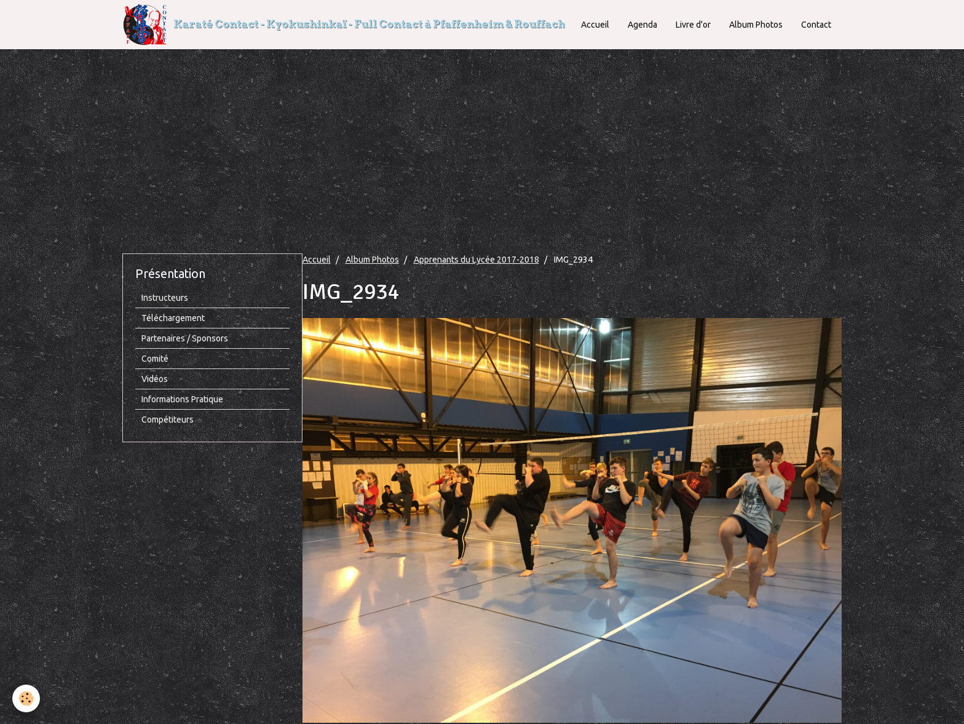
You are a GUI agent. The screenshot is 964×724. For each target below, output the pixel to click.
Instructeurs (164, 298)
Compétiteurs (167, 419)
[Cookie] (26, 698)
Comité (154, 359)
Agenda (642, 25)
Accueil (595, 25)
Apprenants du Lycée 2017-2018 (476, 260)
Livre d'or (693, 25)
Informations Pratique (182, 399)
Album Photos (756, 25)
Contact (816, 25)
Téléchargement (173, 318)
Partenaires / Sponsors (184, 338)
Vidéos (154, 379)
